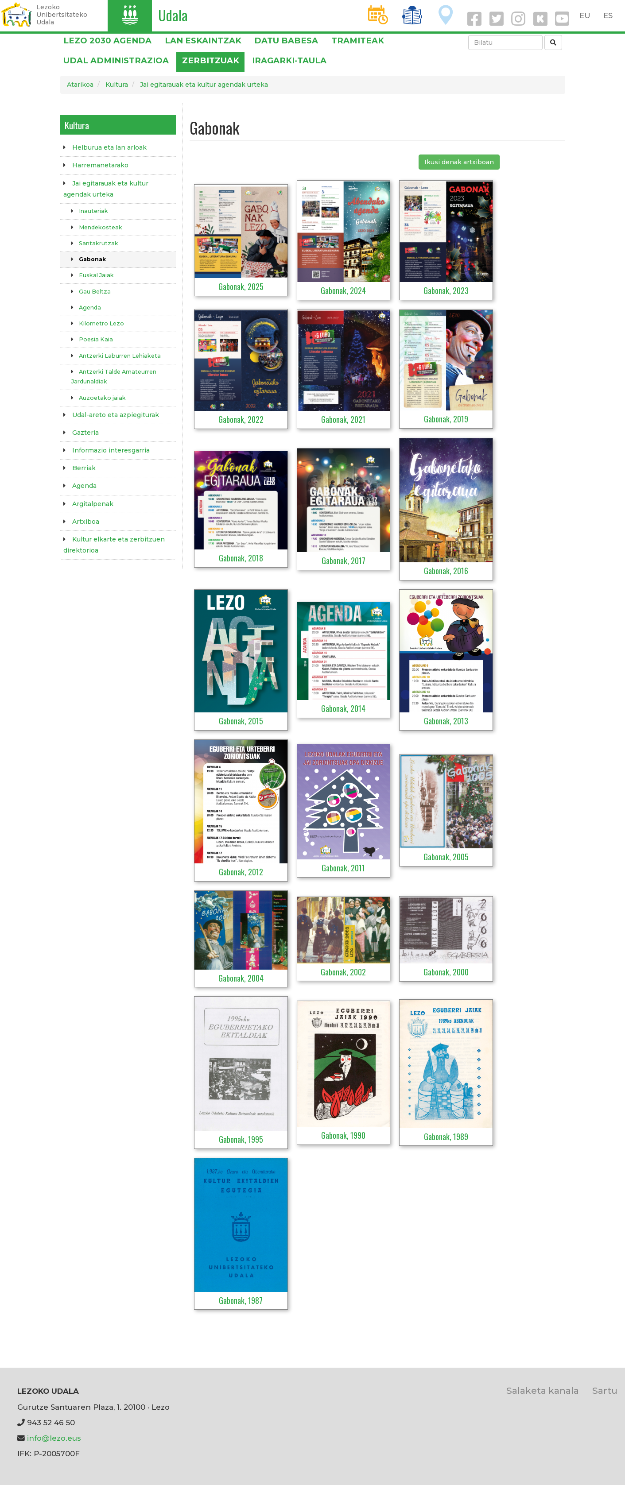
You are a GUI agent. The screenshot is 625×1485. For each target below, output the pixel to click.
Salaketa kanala (542, 1390)
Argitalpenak (92, 504)
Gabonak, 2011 (343, 868)
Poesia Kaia (96, 339)
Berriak (84, 468)
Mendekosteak (100, 227)
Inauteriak (93, 211)
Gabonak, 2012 (241, 872)
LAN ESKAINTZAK (203, 40)
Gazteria (85, 433)
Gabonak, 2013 (446, 721)
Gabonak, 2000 (446, 972)
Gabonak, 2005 (446, 856)
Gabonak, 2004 (241, 978)
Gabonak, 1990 (343, 1135)
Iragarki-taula (289, 60)
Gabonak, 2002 (343, 972)
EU (584, 15)
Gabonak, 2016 (446, 570)
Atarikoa (80, 85)
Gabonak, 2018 (241, 558)
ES (608, 15)
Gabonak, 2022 (241, 419)
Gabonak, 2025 (241, 286)
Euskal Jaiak (96, 275)
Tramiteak (357, 40)
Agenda (90, 307)
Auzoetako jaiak (102, 397)
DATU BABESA (286, 40)
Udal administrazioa (116, 60)
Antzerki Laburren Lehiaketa (120, 355)
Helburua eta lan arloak (109, 147)
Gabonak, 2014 (343, 708)
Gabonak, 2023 (446, 290)
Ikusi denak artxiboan (459, 162)
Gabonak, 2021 (343, 419)
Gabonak (92, 259)
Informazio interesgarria (111, 450)
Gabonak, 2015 (241, 721)
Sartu (604, 1390)
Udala (173, 14)
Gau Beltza (95, 291)
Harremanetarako (100, 165)
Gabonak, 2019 (446, 419)
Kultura (116, 85)
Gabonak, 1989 (446, 1136)
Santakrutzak (98, 243)
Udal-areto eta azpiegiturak (115, 415)
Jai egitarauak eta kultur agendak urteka (204, 85)
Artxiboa (85, 522)
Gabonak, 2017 (343, 560)
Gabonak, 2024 (343, 290)
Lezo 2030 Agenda (107, 40)
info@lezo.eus (54, 1438)
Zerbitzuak (210, 60)
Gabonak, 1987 (241, 1300)
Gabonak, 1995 (241, 1139)
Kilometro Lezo (101, 323)
